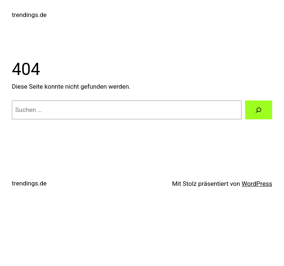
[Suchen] (258, 109)
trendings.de (29, 14)
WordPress (256, 183)
